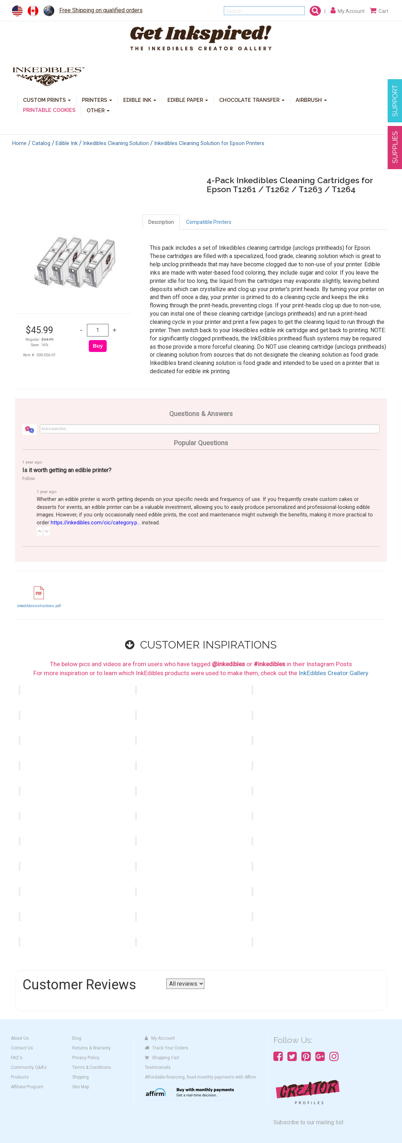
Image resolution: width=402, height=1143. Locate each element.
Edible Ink (67, 143)
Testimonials (158, 1067)
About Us (20, 1038)
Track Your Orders (166, 1048)
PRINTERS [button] (97, 99)
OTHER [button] (98, 110)
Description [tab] (161, 222)
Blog (76, 1038)
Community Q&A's (29, 1067)
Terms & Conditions (91, 1067)
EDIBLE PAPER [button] (187, 99)
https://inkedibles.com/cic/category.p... (95, 523)
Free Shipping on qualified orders (101, 10)
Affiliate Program (27, 1086)
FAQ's (16, 1057)
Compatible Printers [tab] (208, 222)
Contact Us (22, 1048)
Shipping (80, 1077)
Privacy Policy (86, 1057)
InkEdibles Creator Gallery (333, 673)
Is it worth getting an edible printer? (66, 470)
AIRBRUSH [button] (311, 99)
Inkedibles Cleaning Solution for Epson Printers (209, 143)
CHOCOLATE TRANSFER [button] (252, 99)
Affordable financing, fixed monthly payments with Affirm (200, 1077)
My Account (160, 1038)
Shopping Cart (162, 1057)
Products (20, 1077)
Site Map (80, 1086)
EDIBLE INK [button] (139, 99)
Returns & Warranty (91, 1048)
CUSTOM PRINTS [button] (47, 99)
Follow (28, 478)
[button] (39, 531)
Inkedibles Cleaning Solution (116, 143)
